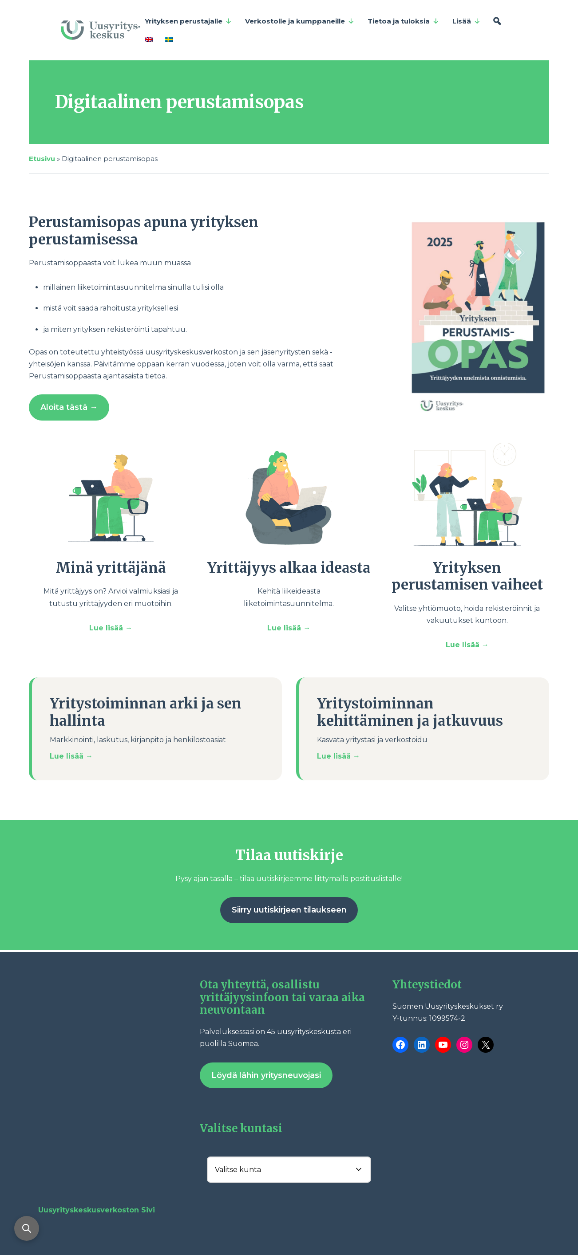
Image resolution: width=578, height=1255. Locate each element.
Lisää (466, 21)
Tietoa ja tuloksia (403, 21)
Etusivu (42, 158)
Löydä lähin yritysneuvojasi (266, 1075)
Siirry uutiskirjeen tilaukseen (289, 910)
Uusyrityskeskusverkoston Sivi (96, 1210)
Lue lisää (107, 628)
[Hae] (497, 21)
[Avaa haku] (26, 1228)
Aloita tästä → (69, 407)
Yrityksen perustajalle (188, 21)
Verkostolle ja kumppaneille (299, 21)
